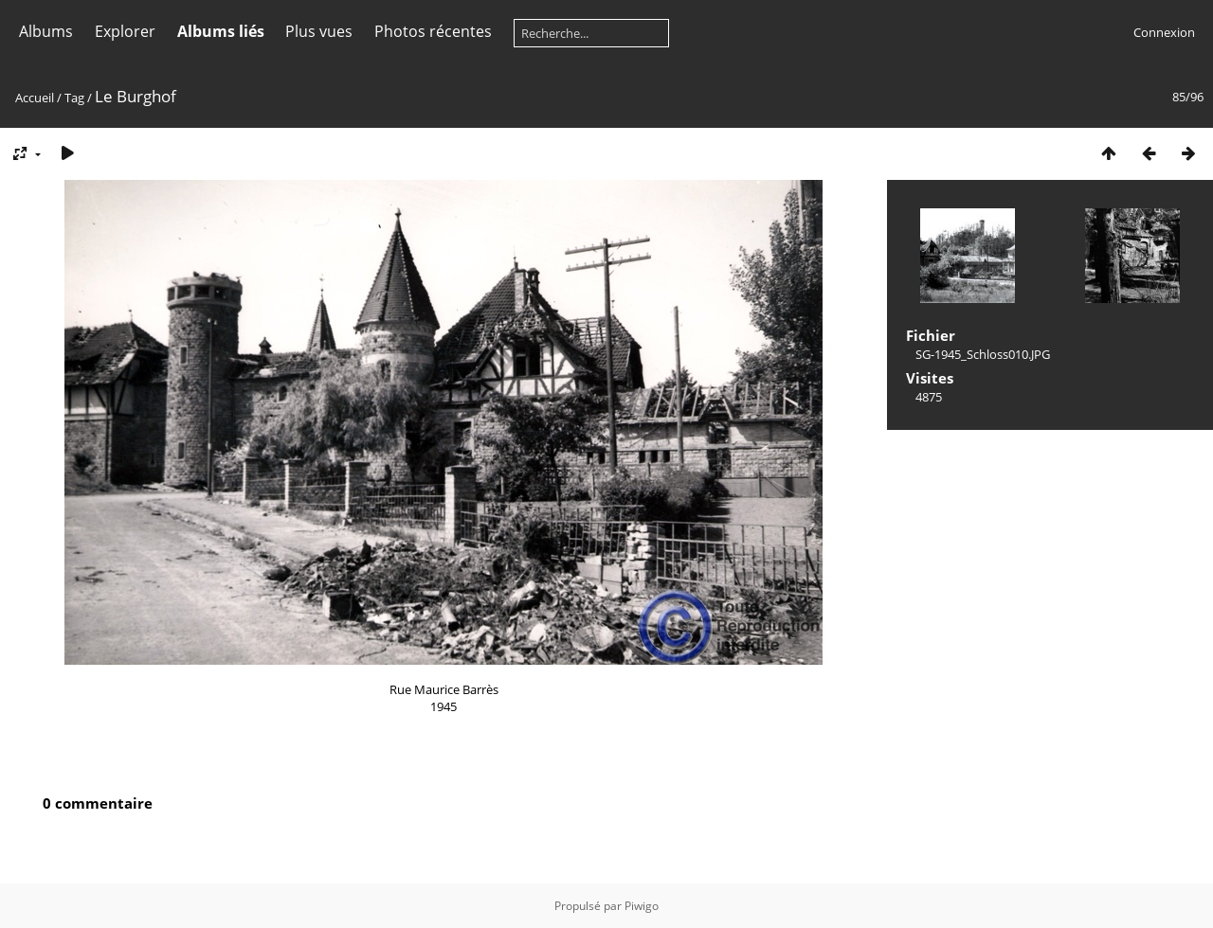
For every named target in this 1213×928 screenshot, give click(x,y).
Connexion (1164, 32)
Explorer (125, 31)
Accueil (34, 97)
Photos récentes (433, 31)
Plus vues (319, 31)
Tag (74, 97)
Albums (46, 31)
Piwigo (642, 906)
